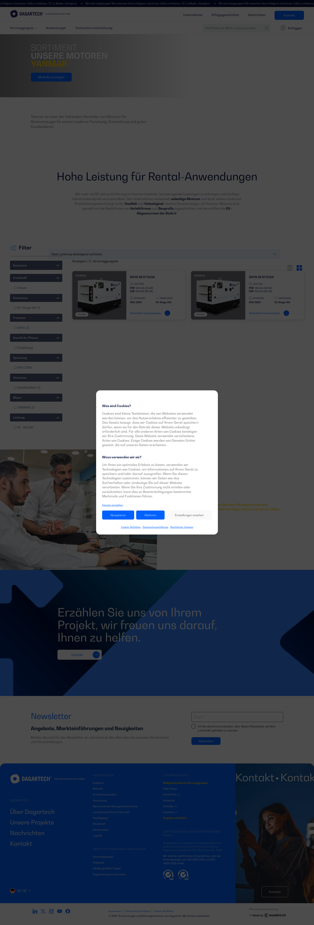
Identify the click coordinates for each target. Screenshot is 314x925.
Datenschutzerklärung (155, 527)
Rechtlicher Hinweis (181, 527)
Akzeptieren (118, 515)
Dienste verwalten (112, 505)
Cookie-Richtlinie (131, 527)
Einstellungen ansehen (189, 515)
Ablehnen (150, 515)
